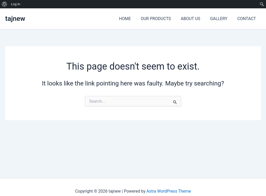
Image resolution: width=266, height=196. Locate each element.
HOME (132, 18)
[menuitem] (4, 4)
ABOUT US (194, 18)
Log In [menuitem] (15, 4)
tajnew (15, 18)
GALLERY (221, 18)
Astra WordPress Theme (168, 191)
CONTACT (247, 18)
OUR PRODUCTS (161, 18)
